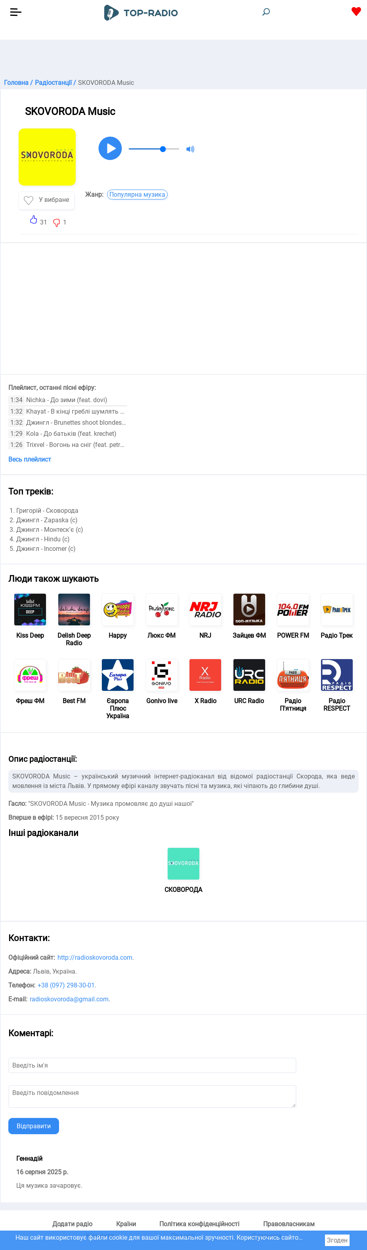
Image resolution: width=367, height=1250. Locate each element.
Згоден (337, 1240)
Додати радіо (72, 1224)
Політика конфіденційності (199, 1224)
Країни (126, 1224)
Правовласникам (289, 1224)
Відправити (34, 1126)
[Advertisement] (183, 59)
